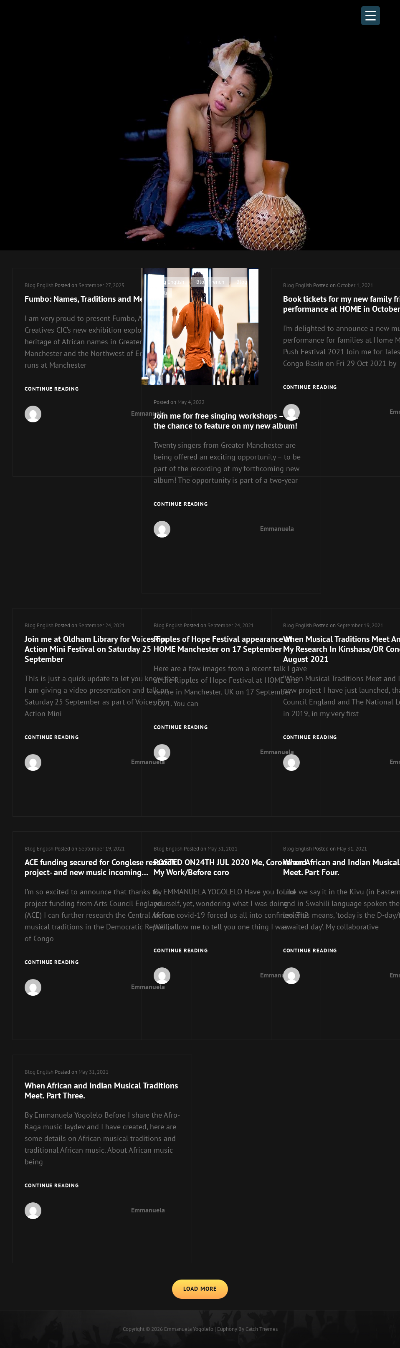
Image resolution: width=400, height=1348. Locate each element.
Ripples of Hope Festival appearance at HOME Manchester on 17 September (223, 644)
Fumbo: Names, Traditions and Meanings (96, 298)
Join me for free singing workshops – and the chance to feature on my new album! (226, 420)
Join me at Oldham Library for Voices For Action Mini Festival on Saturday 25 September (96, 649)
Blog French (210, 281)
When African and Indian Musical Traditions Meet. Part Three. (101, 1090)
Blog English (39, 285)
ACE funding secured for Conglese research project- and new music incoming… (100, 867)
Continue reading (52, 388)
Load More (199, 1288)
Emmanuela (277, 528)
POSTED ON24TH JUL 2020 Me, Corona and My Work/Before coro (230, 867)
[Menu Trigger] (370, 15)
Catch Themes (262, 1329)
